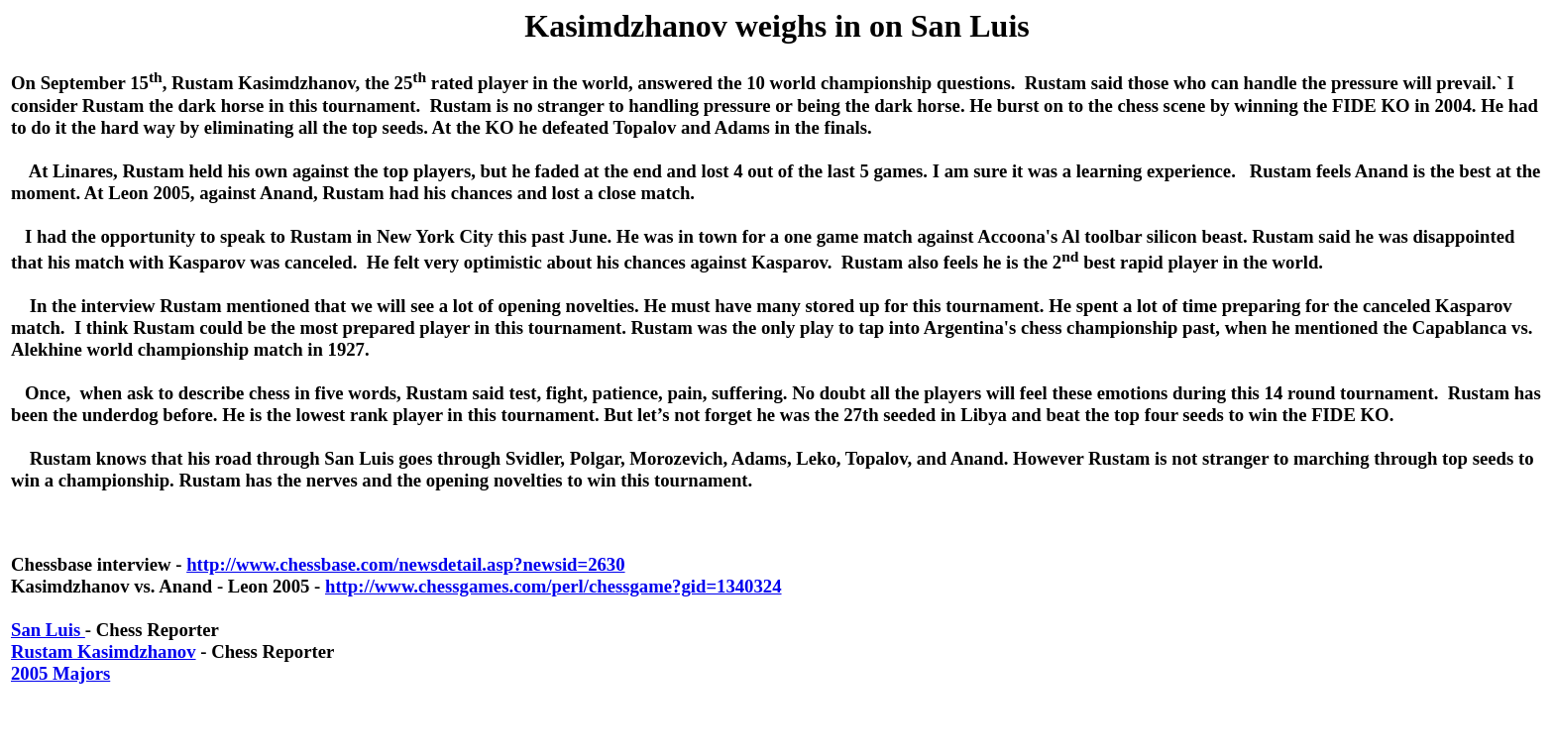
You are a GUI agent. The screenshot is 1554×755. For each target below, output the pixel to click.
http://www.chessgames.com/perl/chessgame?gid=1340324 (553, 586)
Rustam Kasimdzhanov (103, 651)
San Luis (48, 629)
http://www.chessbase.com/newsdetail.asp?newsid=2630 (405, 564)
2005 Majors (60, 673)
